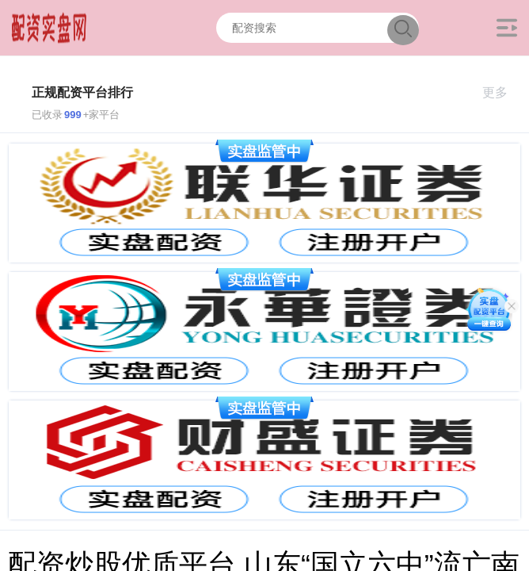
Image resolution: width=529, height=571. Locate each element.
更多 (501, 92)
